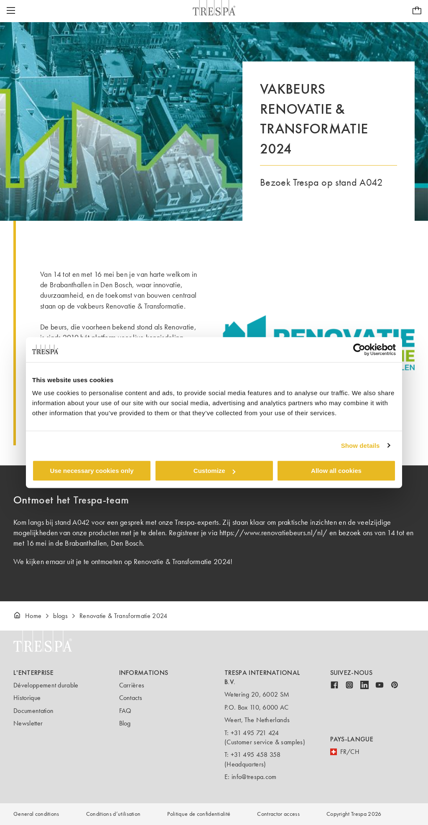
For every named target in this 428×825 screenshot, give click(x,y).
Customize (214, 470)
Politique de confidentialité (198, 813)
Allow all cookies (336, 470)
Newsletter (28, 723)
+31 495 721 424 (255, 733)
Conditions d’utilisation (113, 813)
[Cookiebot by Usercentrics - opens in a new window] (359, 349)
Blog (125, 723)
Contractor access (278, 813)
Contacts (131, 698)
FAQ (125, 711)
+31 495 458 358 (256, 755)
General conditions (36, 813)
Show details (360, 445)
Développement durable (46, 685)
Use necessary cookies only (91, 470)
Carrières (132, 685)
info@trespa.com (254, 777)
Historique (27, 698)
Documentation (33, 711)
